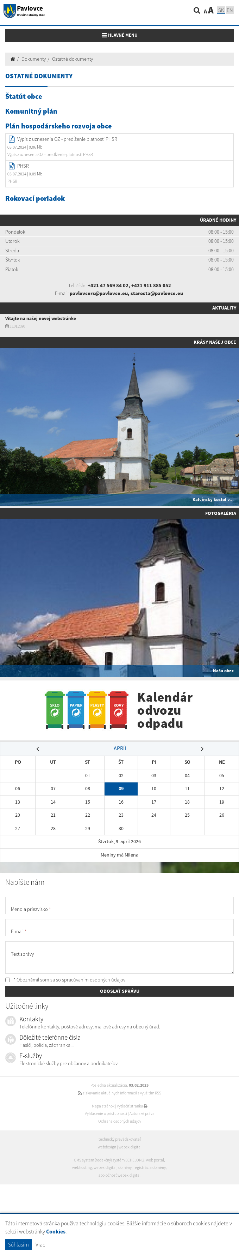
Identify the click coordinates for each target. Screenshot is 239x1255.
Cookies (55, 1231)
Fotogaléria (220, 513)
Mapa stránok (103, 1106)
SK (221, 10)
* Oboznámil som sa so (65, 980)
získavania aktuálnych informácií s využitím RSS (119, 1093)
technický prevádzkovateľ (120, 1139)
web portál (155, 1160)
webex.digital (130, 1147)
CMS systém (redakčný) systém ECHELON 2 (109, 1160)
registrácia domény (149, 1167)
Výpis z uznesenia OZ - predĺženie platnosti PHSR (67, 139)
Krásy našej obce (215, 342)
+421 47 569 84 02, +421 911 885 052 (129, 285)
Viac (40, 1244)
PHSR (23, 166)
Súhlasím (18, 1244)
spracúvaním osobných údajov (93, 980)
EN (230, 10)
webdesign (107, 1147)
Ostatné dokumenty (72, 59)
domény (125, 1167)
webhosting (82, 1167)
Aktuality (224, 307)
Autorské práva (142, 1113)
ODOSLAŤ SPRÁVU (119, 991)
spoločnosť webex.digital (119, 1175)
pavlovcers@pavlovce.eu (99, 293)
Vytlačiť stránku (132, 1106)
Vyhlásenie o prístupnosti (106, 1113)
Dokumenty (33, 59)
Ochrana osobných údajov (119, 1121)
